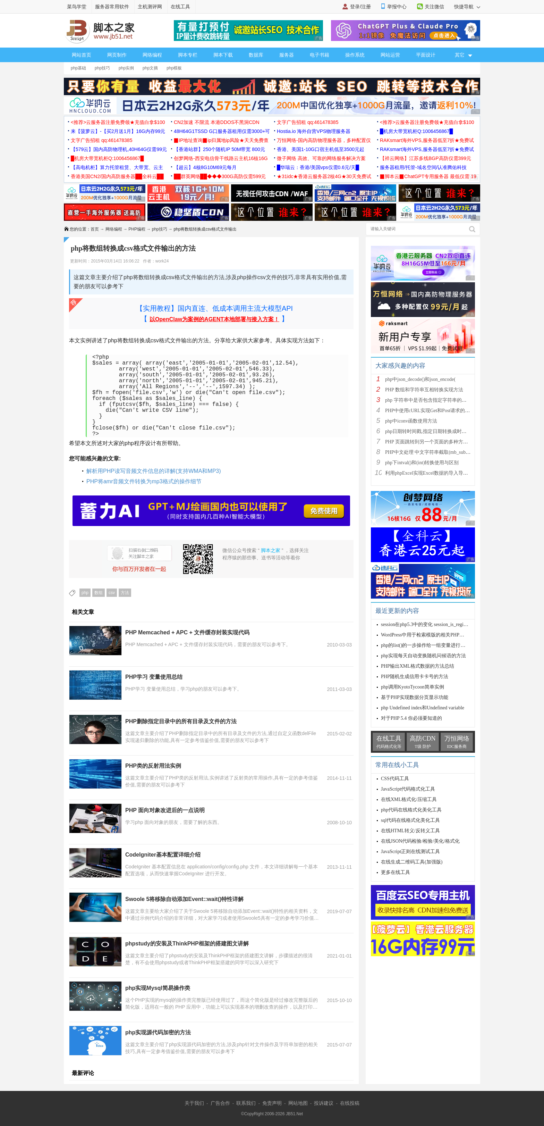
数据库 (256, 55)
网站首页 (81, 55)
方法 (125, 592)
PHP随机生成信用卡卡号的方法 (414, 676)
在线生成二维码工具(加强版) (411, 862)
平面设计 (425, 55)
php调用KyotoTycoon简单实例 (412, 687)
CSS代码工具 (395, 778)
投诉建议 (323, 1103)
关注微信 (434, 6)
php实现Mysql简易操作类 (157, 988)
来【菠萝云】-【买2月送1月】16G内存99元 (118, 131)
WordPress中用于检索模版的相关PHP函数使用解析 (434, 634)
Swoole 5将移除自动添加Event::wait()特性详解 (184, 899)
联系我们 (246, 1103)
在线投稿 (349, 1103)
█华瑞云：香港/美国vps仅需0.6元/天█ (318, 167)
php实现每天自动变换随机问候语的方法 (423, 655)
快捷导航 (467, 6)
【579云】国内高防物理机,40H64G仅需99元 (119, 149)
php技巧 (102, 68)
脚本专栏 (187, 55)
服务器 (286, 55)
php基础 (78, 68)
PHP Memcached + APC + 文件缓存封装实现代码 (187, 632)
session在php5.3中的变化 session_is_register (425, 624)
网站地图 (298, 1103)
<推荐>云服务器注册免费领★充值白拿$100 (118, 122)
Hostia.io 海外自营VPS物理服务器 (313, 131)
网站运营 (390, 55)
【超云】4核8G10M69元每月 (205, 167)
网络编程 (152, 55)
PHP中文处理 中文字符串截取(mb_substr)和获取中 (438, 452)
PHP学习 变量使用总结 (153, 677)
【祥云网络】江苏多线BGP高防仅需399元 (425, 158)
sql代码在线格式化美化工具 (410, 820)
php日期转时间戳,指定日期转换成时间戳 (428, 431)
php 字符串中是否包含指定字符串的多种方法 (433, 400)
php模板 (174, 68)
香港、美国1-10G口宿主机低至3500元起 (320, 149)
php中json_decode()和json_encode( (420, 379)
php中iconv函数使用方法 (411, 421)
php (85, 592)
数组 (98, 592)
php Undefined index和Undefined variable (422, 707)
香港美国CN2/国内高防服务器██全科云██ (117, 176)
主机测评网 (150, 6)
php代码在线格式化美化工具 (411, 809)
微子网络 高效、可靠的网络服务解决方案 (321, 158)
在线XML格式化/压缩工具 (409, 799)
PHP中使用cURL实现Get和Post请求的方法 (430, 410)
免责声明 (272, 1103)
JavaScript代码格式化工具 (408, 789)
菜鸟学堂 (76, 6)
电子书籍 (319, 55)
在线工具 (180, 6)
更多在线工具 (395, 872)
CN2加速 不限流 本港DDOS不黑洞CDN (217, 122)
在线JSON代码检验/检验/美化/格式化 (420, 841)
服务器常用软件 (112, 6)
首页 (95, 229)
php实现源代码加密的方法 (158, 1032)
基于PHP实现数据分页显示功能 (414, 697)
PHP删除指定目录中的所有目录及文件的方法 (181, 721)
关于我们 (194, 1103)
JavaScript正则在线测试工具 (410, 851)
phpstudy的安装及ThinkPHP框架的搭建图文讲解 (187, 943)
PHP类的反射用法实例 (153, 766)
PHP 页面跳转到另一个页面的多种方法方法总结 (436, 441)
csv (112, 592)
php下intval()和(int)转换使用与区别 (422, 462)
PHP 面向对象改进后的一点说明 (165, 810)
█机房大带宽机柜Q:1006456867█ (416, 131)
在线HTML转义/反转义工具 (410, 830)
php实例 (126, 68)
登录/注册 (360, 6)
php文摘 (150, 68)
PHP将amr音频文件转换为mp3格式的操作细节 (144, 481)
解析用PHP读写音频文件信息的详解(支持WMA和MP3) (153, 471)
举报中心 (397, 6)
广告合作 (220, 1103)
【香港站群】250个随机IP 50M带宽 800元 (219, 149)
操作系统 (355, 55)
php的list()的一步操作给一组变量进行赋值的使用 (433, 645)
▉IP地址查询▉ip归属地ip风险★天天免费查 (221, 140)
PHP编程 (136, 229)
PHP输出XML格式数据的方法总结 (417, 666)
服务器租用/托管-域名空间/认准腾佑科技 (423, 167)
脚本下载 (223, 55)
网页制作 (117, 55)
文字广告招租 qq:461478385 (307, 122)
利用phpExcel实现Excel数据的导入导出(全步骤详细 (439, 473)
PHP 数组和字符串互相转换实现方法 (424, 389)
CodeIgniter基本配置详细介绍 (163, 855)
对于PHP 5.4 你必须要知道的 (411, 718)
